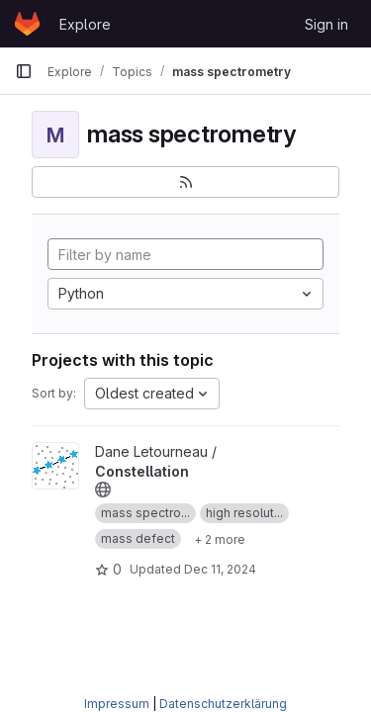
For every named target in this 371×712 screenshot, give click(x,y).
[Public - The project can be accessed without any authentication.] (103, 489)
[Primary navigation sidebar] (24, 71)
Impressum (116, 703)
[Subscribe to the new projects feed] (185, 182)
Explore (85, 24)
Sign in (326, 24)
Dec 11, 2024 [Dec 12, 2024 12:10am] (220, 569)
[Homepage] (27, 24)
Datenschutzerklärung (223, 703)
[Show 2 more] (219, 539)
